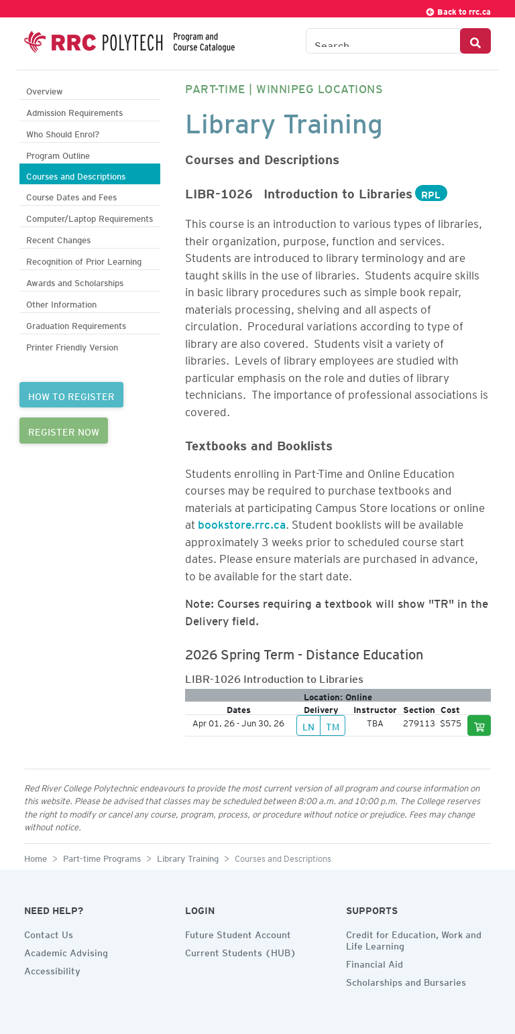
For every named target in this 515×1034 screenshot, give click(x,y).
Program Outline (58, 154)
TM (332, 725)
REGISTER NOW (63, 430)
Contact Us (48, 932)
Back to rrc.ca (458, 10)
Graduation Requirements (76, 324)
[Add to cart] (479, 725)
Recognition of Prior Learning (83, 260)
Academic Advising (66, 951)
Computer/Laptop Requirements (89, 217)
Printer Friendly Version (72, 345)
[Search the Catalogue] (383, 41)
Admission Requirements (74, 111)
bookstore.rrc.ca (242, 522)
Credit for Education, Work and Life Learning (413, 938)
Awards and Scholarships (74, 281)
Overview (44, 89)
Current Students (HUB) (240, 951)
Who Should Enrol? (62, 132)
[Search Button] (475, 41)
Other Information (61, 303)
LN (308, 725)
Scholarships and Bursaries (406, 980)
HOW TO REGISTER (71, 394)
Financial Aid (374, 962)
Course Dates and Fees (71, 195)
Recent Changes (58, 238)
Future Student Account (238, 932)
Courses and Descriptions (75, 175)
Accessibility (52, 969)
